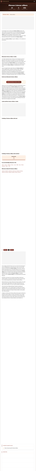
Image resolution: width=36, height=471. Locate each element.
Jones (15, 145)
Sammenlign (20, 436)
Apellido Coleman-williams (9, 338)
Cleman (5, 317)
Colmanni (5, 237)
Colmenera (5, 293)
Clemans (5, 256)
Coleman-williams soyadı (9, 367)
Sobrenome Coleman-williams (9, 350)
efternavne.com (18, 432)
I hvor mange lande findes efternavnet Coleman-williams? (12, 167)
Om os (11, 436)
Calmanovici (6, 242)
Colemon (5, 261)
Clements (5, 288)
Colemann (5, 234)
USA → (10, 146)
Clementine (6, 315)
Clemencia (5, 232)
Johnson (5, 145)
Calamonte (14, 151)
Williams (9, 145)
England (7, 123)
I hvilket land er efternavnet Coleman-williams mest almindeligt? (11, 160)
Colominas (5, 249)
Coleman (5, 239)
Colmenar (5, 273)
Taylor (7, 146)
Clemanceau (6, 244)
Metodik (6, 436)
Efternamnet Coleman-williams (9, 365)
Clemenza (5, 310)
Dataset (25, 436)
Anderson (3, 146)
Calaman (3, 151)
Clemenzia (5, 254)
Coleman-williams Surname (9, 340)
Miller (17, 145)
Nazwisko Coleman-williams (9, 352)
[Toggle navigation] (34, 1)
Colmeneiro (6, 283)
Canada (7, 126)
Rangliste (15, 436)
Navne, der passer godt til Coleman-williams (11, 331)
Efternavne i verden (6, 14)
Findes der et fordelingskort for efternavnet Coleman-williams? (12, 175)
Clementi (5, 271)
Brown (12, 145)
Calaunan (18, 151)
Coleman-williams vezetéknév (9, 361)
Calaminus (10, 151)
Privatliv (29, 436)
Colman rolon (6, 259)
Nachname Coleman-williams (9, 344)
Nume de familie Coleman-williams (10, 363)
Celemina (5, 281)
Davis (20, 145)
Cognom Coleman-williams (9, 348)
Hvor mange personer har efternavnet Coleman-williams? (12, 171)
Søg (26, 404)
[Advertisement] (18, 23)
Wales (7, 128)
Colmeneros (6, 295)
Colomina (5, 300)
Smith (3, 145)
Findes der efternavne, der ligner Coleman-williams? (11, 178)
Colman (5, 266)
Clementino (6, 276)
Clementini (5, 247)
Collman (5, 264)
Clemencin (5, 322)
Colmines (5, 298)
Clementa (5, 320)
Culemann (5, 305)
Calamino (6, 151)
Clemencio (5, 312)
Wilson (22, 145)
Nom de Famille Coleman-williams (10, 342)
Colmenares (6, 278)
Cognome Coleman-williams (9, 346)
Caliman (21, 151)
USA (6, 121)
